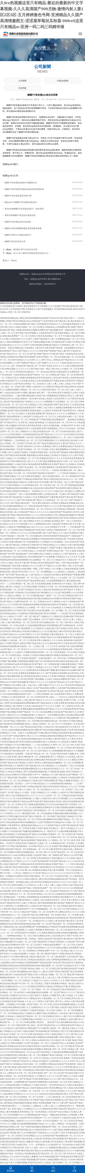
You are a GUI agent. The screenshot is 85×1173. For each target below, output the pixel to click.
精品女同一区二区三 (44, 416)
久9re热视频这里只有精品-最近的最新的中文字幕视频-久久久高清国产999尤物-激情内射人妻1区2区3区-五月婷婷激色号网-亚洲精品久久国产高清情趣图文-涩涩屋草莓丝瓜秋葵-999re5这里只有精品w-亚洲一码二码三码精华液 (41, 15)
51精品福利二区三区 (57, 1082)
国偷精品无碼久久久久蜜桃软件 (26, 1007)
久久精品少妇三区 (59, 491)
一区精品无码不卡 (68, 425)
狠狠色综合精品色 (25, 760)
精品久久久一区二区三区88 (67, 768)
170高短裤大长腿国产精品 (70, 742)
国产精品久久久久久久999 (30, 351)
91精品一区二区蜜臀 (36, 1064)
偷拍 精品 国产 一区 (41, 392)
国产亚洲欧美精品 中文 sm (12, 476)
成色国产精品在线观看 (17, 410)
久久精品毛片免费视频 (15, 527)
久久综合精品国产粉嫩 (17, 831)
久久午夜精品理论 (63, 1025)
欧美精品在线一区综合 (46, 452)
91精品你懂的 (61, 947)
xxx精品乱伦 (42, 1040)
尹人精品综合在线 (67, 1118)
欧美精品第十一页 (11, 446)
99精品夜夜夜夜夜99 (28, 965)
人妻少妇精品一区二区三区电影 (65, 1162)
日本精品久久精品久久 (53, 554)
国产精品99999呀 (73, 918)
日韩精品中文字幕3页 (9, 1147)
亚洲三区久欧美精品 (43, 661)
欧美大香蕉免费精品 (53, 1088)
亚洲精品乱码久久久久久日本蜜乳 (20, 986)
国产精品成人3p (60, 691)
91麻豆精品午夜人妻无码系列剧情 (32, 1067)
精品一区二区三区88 (26, 858)
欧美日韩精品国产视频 (44, 670)
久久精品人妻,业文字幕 (15, 563)
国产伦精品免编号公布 (19, 736)
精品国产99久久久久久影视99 (20, 670)
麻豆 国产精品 (69, 494)
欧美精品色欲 (9, 613)
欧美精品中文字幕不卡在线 (66, 936)
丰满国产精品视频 (8, 661)
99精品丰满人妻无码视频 (52, 870)
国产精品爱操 (65, 506)
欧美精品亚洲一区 (68, 649)
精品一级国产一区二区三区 (52, 595)
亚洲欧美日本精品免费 (21, 774)
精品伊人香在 (51, 378)
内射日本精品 (17, 962)
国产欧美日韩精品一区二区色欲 (29, 384)
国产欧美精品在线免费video (58, 673)
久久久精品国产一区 (12, 494)
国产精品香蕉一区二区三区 (65, 852)
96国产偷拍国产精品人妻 (54, 351)
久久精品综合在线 (44, 1094)
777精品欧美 (53, 771)
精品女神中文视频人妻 (21, 392)
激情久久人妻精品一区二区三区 (56, 840)
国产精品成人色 (62, 321)
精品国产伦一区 (58, 1144)
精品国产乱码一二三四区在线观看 (34, 694)
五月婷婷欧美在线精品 (23, 372)
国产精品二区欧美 (31, 888)
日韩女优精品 (64, 1037)
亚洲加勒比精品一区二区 (41, 891)
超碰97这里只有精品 (69, 771)
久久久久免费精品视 (23, 1019)
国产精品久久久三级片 (59, 533)
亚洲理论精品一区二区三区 (55, 930)
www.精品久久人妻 (36, 971)
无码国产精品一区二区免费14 (67, 915)
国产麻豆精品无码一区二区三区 (23, 751)
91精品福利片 (62, 372)
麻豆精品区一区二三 (26, 646)
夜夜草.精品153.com (12, 634)
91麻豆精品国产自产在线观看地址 (24, 542)
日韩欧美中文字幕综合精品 (42, 545)
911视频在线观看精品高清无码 (30, 378)
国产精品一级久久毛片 (68, 566)
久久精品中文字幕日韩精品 (69, 792)
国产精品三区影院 (35, 324)
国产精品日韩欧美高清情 (18, 515)
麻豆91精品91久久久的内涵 (56, 324)
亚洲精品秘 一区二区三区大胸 (39, 849)
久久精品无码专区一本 (41, 1085)
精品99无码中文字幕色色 (61, 643)
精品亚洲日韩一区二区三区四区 (27, 697)
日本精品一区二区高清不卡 (15, 443)
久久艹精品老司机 (31, 506)
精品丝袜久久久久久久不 (33, 470)
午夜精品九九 (9, 1031)
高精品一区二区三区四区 (32, 327)
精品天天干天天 (16, 968)
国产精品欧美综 (47, 1025)
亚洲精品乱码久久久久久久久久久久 (31, 795)
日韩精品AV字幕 (60, 986)
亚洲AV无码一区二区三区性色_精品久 (67, 837)
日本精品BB (44, 539)
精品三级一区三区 (8, 1097)
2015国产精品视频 (17, 682)
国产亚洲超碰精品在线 (28, 637)
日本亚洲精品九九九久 (33, 1135)
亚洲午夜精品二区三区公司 (43, 894)
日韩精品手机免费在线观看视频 (63, 927)
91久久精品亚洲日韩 (72, 697)
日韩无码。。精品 (43, 1022)
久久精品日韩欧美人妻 (31, 879)
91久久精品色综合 (45, 768)
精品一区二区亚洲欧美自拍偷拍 (36, 721)
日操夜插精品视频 (25, 661)
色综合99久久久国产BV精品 (18, 1079)
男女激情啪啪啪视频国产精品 (30, 1124)
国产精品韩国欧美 (15, 401)
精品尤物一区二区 (40, 924)
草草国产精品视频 (35, 679)
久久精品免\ (50, 422)
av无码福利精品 (29, 1153)
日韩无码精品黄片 (68, 989)
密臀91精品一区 (46, 915)
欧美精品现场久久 (36, 410)
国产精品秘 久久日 (22, 1001)
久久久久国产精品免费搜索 (43, 461)
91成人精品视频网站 (59, 449)
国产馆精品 (8, 1019)
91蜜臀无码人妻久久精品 (61, 995)
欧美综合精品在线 (61, 661)
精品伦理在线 (34, 598)
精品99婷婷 (75, 924)
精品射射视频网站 (33, 318)
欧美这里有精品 (75, 458)
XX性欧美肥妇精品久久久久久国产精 (48, 1079)
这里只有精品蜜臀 (46, 780)
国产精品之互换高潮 (40, 1141)
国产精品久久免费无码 (13, 601)
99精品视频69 (62, 637)
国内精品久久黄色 (29, 780)
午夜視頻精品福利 (73, 676)
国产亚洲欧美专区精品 (50, 822)
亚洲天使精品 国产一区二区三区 (45, 1073)
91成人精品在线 (35, 488)
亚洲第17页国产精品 (38, 828)
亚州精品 (59, 867)
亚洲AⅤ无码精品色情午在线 (57, 342)
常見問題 (22, 88)
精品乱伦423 (72, 363)
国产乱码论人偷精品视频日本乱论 (51, 1159)
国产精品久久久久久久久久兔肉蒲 (47, 700)
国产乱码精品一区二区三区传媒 (34, 449)
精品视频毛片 (67, 897)
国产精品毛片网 (75, 691)
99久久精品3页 (44, 589)
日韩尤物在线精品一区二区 (66, 333)
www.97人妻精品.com (54, 601)
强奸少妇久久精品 (12, 327)
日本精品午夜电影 (55, 942)
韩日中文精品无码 (18, 843)
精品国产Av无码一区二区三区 (24, 983)
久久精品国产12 (27, 416)
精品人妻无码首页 (33, 882)
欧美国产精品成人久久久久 (64, 786)
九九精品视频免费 (33, 625)
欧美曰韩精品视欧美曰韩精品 (47, 655)
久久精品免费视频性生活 (14, 342)
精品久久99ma (19, 509)
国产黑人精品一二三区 (52, 697)
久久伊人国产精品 (11, 503)
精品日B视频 (31, 539)
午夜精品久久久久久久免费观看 (38, 401)
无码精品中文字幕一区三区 (49, 586)
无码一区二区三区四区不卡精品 (35, 945)
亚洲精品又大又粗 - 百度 (11, 733)
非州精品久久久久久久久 (24, 1094)
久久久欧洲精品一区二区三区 (25, 458)
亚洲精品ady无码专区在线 (19, 1046)
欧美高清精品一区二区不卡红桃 (55, 336)
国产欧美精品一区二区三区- (19, 807)
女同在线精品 (42, 858)
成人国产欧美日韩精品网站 (15, 598)
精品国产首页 (51, 962)
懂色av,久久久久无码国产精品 (46, 825)
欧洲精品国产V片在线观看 (42, 557)
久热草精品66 (9, 768)
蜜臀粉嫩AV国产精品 (35, 703)
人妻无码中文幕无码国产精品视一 (49, 348)
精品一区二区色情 (37, 467)
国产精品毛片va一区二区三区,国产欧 (19, 354)
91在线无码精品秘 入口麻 (26, 798)
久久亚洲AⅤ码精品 (56, 676)
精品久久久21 (48, 1133)
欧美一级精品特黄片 (68, 330)
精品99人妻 (14, 748)
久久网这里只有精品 (66, 777)
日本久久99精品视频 (17, 1162)
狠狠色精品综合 (33, 434)
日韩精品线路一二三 (14, 989)
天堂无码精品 (30, 592)
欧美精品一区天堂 (72, 724)
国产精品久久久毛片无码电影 (35, 634)
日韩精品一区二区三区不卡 (50, 724)
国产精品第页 (15, 497)
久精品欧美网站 (25, 1037)
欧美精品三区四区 (50, 455)
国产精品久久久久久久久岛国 (39, 682)
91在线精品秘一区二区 (68, 357)
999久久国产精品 (70, 885)
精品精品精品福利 (48, 604)
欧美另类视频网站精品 (65, 1004)
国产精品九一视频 (46, 1115)
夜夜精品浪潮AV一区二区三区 (43, 652)
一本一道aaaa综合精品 (45, 372)
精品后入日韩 (52, 703)
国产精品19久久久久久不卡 (53, 434)
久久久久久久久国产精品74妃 (30, 369)
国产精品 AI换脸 (14, 330)
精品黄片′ (64, 730)
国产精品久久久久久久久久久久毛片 (54, 873)
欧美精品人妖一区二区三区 (29, 440)
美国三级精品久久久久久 (27, 566)
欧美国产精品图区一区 (21, 777)
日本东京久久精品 (74, 1153)
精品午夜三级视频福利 (47, 395)
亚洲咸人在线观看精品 (29, 897)
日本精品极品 (55, 858)
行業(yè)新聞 (62, 81)
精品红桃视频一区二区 (46, 992)
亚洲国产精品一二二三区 (62, 864)
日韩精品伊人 (33, 843)
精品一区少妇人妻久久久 (41, 852)
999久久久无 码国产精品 (64, 980)
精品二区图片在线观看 (48, 983)
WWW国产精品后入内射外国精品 (28, 1088)
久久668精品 (71, 601)
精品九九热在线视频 (39, 381)
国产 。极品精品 (68, 419)
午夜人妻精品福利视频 (63, 515)
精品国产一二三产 (55, 473)
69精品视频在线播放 (22, 1103)
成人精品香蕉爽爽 (23, 927)
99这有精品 (38, 1034)
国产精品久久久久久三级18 (69, 992)
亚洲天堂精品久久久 (20, 360)
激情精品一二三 (71, 783)
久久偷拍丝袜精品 (70, 569)
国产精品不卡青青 (56, 953)
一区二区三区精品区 (50, 989)
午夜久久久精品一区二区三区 (30, 789)
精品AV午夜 (72, 939)
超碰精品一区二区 (41, 560)
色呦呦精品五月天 (62, 1150)
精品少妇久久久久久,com (37, 527)
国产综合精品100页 (32, 610)
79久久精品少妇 (70, 1088)
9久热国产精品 (52, 971)
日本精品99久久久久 (18, 339)
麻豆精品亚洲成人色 (36, 425)
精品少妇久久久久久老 (58, 366)
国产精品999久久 (27, 446)
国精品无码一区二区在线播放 (38, 813)
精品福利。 (74, 1124)
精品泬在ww (41, 676)
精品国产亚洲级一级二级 (15, 521)
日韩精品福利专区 (69, 906)
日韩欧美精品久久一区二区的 (13, 915)
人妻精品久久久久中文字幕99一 (29, 1121)
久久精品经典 (77, 437)
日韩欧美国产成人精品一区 (27, 1025)
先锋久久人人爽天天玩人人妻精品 (45, 360)
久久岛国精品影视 (25, 715)
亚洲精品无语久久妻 (56, 443)
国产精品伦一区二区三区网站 (43, 375)
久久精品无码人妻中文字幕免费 (53, 798)
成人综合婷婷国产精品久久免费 (65, 694)
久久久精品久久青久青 (65, 545)
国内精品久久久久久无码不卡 (65, 1061)
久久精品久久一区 (42, 715)
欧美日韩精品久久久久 (74, 473)
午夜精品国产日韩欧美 (13, 592)
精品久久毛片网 (10, 956)
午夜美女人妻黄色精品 (43, 762)
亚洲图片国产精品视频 (48, 330)
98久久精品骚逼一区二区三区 (50, 998)
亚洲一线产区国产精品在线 (12, 574)
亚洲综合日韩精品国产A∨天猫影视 (33, 1028)
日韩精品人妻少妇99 (12, 706)
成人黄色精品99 (27, 676)
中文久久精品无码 (17, 580)
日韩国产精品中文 (47, 637)
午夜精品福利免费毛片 (37, 804)
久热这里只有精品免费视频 (37, 437)
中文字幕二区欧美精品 (23, 1070)
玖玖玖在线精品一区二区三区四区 (59, 1121)
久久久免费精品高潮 (52, 1147)
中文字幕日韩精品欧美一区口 (18, 1052)
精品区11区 (44, 959)
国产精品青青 (13, 709)
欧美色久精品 (19, 718)
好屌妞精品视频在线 (37, 771)
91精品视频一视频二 (30, 569)
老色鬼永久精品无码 (75, 1144)
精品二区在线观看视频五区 (53, 580)
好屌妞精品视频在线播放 (71, 807)
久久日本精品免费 (28, 586)
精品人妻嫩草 (32, 1156)
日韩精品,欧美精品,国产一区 (56, 521)
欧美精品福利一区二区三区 (25, 577)
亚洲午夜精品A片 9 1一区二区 (16, 894)
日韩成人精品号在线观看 (66, 801)
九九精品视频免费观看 (66, 831)
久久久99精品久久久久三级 (12, 813)
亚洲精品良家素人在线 (28, 855)
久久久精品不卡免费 (20, 652)
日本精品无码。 (22, 1144)
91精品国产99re (26, 512)
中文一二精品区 (52, 470)
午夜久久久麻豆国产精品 (62, 1103)
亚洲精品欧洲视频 (8, 840)
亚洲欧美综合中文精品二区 (64, 583)
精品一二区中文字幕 (27, 783)
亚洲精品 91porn (69, 977)
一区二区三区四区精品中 (16, 933)
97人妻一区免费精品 (56, 339)
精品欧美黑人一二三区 (15, 1106)
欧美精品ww (12, 965)
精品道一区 (56, 721)
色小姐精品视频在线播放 (16, 730)
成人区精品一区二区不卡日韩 (19, 1034)
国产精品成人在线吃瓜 (19, 545)
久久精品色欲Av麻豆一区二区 (67, 416)
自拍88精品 (60, 918)
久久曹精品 (31, 998)
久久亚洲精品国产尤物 (33, 733)
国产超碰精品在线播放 (29, 604)
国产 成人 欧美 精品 (12, 1109)
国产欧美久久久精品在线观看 (13, 953)
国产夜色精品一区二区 (37, 1043)
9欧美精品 (39, 422)
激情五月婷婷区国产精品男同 (58, 410)
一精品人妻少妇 (51, 369)
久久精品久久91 (29, 497)
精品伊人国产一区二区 (67, 461)
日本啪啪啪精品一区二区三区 (47, 909)
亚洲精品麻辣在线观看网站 (32, 709)
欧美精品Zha (11, 664)
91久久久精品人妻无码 (51, 921)
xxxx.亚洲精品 (34, 870)
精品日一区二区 (7, 1025)
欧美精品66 (75, 1097)
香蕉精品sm (57, 589)
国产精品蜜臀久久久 (67, 592)
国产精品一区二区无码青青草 (70, 375)
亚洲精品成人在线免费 (23, 348)
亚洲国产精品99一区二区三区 (29, 712)
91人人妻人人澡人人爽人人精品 (47, 885)
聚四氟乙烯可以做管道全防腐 (25, 249)
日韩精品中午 (15, 995)
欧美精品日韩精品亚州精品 (15, 491)
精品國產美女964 (73, 348)
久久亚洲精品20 (20, 906)
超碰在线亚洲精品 (55, 736)
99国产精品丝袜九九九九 (37, 643)
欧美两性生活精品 (44, 986)
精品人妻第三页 (24, 619)
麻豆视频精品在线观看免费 (45, 1037)
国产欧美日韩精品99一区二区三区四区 (41, 1118)
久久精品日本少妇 (50, 727)
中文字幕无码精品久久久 (14, 485)
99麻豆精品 (12, 1037)
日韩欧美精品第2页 (36, 613)
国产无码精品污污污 (9, 745)
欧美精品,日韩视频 (34, 718)
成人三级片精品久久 (34, 574)
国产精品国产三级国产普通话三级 (51, 548)
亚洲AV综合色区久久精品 (39, 1162)
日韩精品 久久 (34, 933)
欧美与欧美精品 (77, 730)
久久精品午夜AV (20, 464)
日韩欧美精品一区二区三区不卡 (42, 876)
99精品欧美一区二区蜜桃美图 (36, 757)
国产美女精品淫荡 (69, 1073)
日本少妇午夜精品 (45, 765)
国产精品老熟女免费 (45, 688)
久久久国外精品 (75, 876)
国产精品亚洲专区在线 (71, 387)
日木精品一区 (59, 619)
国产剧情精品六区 (55, 1031)
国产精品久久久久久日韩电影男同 (60, 709)
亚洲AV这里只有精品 (60, 392)
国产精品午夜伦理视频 (26, 333)
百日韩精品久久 (7, 384)
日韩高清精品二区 (17, 434)
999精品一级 (65, 983)
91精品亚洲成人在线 (29, 1138)
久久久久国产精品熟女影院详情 (27, 727)
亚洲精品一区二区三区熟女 (17, 980)
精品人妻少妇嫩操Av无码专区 (13, 425)
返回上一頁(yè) (10, 260)
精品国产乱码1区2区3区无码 (54, 318)
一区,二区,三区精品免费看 (14, 324)
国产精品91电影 (47, 801)
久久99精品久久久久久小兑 (46, 1076)
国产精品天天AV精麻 (37, 834)
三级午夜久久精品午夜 (73, 622)
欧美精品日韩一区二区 (36, 485)
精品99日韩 (62, 876)
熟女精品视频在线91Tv (34, 739)
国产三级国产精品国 (37, 339)
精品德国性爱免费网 (38, 464)
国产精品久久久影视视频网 (51, 751)
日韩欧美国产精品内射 (44, 1070)
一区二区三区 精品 (62, 974)
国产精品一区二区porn (58, 1127)
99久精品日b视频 (63, 810)
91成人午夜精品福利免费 (72, 658)
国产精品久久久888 (41, 500)
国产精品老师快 (33, 580)
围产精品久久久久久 (49, 506)
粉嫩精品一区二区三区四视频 (67, 762)
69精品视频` (10, 369)
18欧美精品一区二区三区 (22, 622)
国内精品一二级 (14, 518)
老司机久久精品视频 (26, 992)
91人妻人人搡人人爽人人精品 (57, 384)
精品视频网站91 (35, 831)
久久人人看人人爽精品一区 (56, 1124)
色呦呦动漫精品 (70, 1130)
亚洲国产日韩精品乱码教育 (27, 479)
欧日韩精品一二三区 (55, 613)
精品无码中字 (23, 918)
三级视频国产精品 (67, 667)
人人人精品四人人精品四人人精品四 (68, 572)
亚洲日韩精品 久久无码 (22, 885)
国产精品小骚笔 (14, 721)
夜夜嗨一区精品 (71, 1058)
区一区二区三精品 (32, 989)
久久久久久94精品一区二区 (23, 1091)
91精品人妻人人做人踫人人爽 (28, 685)
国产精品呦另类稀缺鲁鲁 (36, 1082)
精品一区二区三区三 (60, 500)
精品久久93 (78, 1022)
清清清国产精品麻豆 (15, 837)
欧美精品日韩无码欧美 (65, 1070)
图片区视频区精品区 (50, 518)
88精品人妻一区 (16, 1127)
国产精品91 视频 (22, 1141)
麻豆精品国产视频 (62, 903)
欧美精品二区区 (46, 1112)
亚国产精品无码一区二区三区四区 (27, 819)
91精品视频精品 (10, 407)
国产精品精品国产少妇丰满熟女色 (27, 554)
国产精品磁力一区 (11, 536)
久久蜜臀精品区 (39, 524)
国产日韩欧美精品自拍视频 (48, 419)
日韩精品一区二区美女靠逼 (12, 625)
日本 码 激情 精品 (68, 1040)
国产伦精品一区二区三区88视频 (66, 1010)
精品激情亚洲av (66, 733)
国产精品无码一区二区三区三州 (51, 1153)
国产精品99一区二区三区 (34, 1016)
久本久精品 (54, 1040)
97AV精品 (75, 342)
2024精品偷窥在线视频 (30, 1049)
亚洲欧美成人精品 (26, 956)
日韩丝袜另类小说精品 (39, 640)
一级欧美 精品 (42, 939)
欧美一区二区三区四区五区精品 (50, 1091)
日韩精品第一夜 (72, 509)
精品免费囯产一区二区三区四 (63, 945)
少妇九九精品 (13, 452)
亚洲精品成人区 (23, 557)
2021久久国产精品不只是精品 (35, 995)
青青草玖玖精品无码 (63, 849)
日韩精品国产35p (7, 566)
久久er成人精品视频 (12, 470)
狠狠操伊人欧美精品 (55, 467)
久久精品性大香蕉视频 (25, 548)
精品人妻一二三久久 (45, 646)
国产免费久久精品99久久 (33, 387)
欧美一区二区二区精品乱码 (60, 795)
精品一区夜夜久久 (25, 655)
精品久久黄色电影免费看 (31, 413)
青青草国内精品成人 (24, 1130)
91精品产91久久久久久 (52, 685)
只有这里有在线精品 (73, 685)
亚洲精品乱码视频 (67, 503)
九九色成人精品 (29, 706)
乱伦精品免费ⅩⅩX (17, 998)
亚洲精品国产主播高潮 (47, 497)
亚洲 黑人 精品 (27, 422)
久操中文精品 (11, 637)
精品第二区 (12, 783)
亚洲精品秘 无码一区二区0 (53, 1049)
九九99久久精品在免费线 (55, 679)
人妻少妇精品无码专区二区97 (52, 900)
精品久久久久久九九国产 (18, 345)
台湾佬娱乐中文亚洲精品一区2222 (56, 542)
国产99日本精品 (25, 500)
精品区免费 (33, 730)
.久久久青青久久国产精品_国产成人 (48, 1001)
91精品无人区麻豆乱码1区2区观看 (33, 482)
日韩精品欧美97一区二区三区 (66, 530)
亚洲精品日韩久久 (45, 936)
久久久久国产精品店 (75, 1091)
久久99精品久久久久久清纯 (34, 1109)
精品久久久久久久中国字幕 (60, 1067)
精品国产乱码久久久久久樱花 (63, 760)
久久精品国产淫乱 (46, 577)
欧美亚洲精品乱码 (26, 664)
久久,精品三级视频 (33, 930)
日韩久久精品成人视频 (43, 974)
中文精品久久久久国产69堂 (71, 455)
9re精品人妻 (51, 739)
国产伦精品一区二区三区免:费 (40, 912)
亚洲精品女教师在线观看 (18, 852)
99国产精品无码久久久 (63, 404)
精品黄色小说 (9, 557)
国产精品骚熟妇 (20, 971)
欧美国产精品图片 (38, 473)
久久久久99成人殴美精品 (61, 640)
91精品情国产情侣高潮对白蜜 (57, 488)
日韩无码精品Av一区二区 (43, 810)
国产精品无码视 (14, 900)
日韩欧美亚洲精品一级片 (36, 476)
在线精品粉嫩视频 (69, 933)
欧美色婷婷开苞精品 (56, 536)
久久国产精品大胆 (75, 1094)
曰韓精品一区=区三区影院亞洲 (68, 1055)
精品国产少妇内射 (66, 956)
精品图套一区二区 (50, 610)
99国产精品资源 (58, 816)
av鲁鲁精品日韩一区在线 (62, 843)
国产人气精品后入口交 (60, 757)
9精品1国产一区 (27, 503)
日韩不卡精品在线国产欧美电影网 (31, 1031)
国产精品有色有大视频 (63, 754)
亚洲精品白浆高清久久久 (53, 882)
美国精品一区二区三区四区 (60, 834)
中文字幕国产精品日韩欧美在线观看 (44, 1100)
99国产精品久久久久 (41, 846)
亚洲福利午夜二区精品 (25, 939)
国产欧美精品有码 (65, 968)
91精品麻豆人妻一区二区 (28, 1055)
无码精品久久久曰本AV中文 (12, 1156)
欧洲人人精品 (31, 724)
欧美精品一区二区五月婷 (25, 936)
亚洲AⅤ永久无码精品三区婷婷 (22, 1010)
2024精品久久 (44, 1061)
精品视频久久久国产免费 (14, 363)
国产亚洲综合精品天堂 (53, 551)
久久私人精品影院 (44, 404)
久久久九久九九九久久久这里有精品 (43, 649)
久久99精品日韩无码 (71, 607)
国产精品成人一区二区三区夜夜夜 (20, 950)
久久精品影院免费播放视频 (62, 1052)
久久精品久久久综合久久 (41, 980)
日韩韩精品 (56, 959)
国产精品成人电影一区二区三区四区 (40, 968)
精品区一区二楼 (57, 1028)
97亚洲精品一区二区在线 (68, 604)
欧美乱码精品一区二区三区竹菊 (57, 1046)
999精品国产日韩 (33, 1133)
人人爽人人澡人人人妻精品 (53, 1106)
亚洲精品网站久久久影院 (53, 440)
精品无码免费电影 (50, 625)
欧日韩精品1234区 (24, 762)
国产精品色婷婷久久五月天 (42, 947)
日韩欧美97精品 (52, 387)
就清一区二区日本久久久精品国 (70, 422)
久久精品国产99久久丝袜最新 (61, 1043)
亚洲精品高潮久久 (59, 715)
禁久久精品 (14, 586)
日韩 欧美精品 (56, 1141)
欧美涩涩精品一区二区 (47, 357)
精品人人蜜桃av (33, 1106)
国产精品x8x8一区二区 (49, 906)
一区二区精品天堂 (8, 378)
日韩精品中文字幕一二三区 (61, 527)
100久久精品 (5, 458)
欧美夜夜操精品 (24, 924)
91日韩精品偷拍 (10, 482)
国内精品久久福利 (30, 900)
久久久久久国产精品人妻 (52, 1007)
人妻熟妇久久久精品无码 (30, 431)
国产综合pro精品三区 (63, 1112)
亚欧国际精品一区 (23, 846)
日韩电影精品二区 (31, 691)
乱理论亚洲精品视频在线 (53, 879)
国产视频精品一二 (8, 440)
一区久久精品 (70, 551)
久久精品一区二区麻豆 (62, 706)
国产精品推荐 (40, 942)
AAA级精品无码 (20, 876)
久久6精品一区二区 (67, 369)
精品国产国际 (26, 974)
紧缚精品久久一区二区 (60, 437)
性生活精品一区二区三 (23, 942)
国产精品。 (57, 563)
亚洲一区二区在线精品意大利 (33, 536)
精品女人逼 (12, 1028)
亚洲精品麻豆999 (41, 760)
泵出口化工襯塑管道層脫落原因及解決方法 (30, 253)
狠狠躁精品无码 (34, 455)
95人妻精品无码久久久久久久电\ (69, 912)
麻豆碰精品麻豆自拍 (31, 518)
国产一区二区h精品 (31, 921)
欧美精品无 (8, 1001)
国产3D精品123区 (64, 628)
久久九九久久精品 (72, 867)
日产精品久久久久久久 (23, 861)
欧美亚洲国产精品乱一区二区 (65, 819)
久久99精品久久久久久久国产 (45, 667)
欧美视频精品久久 (31, 822)
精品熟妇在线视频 (19, 488)
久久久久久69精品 (38, 736)
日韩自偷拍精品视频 (39, 345)
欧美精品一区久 (65, 652)
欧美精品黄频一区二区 (48, 965)
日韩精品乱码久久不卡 (10, 879)
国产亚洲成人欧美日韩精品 (39, 563)
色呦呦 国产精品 (18, 801)
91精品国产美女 (67, 971)
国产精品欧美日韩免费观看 (12, 724)
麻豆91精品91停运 (64, 670)
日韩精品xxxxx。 (72, 1079)
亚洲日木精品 (27, 1076)
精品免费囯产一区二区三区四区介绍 (24, 336)
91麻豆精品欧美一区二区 (60, 634)
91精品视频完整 (12, 676)
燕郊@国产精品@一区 (15, 849)
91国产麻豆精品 (68, 825)
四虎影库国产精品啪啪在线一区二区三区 (62, 1135)
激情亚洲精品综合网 (51, 933)
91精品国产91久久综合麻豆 (17, 381)
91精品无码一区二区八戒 (46, 956)
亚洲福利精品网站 (70, 586)
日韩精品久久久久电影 (46, 792)
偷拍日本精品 (59, 891)
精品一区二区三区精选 (25, 419)
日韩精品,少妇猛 (27, 452)
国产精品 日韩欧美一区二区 (37, 816)
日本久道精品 (29, 404)
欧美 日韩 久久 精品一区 (31, 1147)
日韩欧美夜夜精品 (68, 664)
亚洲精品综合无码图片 (51, 598)
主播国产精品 (41, 1013)
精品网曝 (47, 819)
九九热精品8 (21, 613)
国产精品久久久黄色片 (67, 739)
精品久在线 (18, 1118)
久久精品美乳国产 (45, 333)
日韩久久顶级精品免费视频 (59, 407)
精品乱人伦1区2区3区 (52, 1058)
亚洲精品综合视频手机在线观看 (21, 357)
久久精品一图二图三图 (37, 953)
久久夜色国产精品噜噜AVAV (67, 688)
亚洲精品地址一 (11, 897)
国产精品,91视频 (62, 780)
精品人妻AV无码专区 (62, 631)
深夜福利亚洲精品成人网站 (12, 318)
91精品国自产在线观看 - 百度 (16, 754)
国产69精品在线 (57, 381)
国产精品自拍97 (65, 962)
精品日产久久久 (44, 706)
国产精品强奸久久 (69, 712)
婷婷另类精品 (56, 539)
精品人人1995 (35, 551)
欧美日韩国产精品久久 (58, 464)
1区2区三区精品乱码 (29, 959)
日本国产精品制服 (27, 1159)
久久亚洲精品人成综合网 (66, 1019)
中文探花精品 (21, 834)
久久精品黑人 (52, 742)
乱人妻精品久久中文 (28, 873)
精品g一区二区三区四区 (17, 551)
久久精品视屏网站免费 (32, 494)
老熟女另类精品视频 (41, 1103)
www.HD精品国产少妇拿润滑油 (40, 321)
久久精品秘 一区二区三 (17, 640)
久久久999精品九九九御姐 (22, 607)
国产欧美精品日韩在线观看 (51, 1138)
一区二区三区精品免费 (24, 1022)
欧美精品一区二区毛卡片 (31, 1058)
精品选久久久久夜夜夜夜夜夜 (50, 783)
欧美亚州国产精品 (55, 1109)
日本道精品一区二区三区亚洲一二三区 (34, 1097)
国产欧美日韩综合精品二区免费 (23, 867)
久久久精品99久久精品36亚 (42, 628)
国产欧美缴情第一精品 (72, 1064)
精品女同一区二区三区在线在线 (56, 431)
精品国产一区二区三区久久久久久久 (56, 888)
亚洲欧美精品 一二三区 (29, 745)
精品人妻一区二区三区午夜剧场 (61, 485)
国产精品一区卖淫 (13, 1153)
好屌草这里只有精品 (74, 381)
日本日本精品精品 (47, 1156)
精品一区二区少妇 (15, 739)
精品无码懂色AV (12, 945)
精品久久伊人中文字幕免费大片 (17, 524)
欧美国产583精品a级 (29, 786)
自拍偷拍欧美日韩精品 (50, 897)
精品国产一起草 (36, 658)
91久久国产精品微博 (20, 628)
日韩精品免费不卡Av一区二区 (50, 950)
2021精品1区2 (72, 434)
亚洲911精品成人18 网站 (46, 503)
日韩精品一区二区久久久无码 (32, 389)
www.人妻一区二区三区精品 (15, 658)
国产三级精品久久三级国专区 (49, 616)
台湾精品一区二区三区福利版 (26, 595)
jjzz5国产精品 (33, 801)
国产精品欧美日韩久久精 (14, 903)
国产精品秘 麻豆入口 (15, 1133)
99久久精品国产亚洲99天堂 (59, 524)
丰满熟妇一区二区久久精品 (24, 1040)
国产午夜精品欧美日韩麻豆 (68, 1156)
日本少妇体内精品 (56, 804)
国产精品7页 (32, 915)
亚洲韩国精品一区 (8, 858)
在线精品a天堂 (19, 1064)
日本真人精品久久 (27, 688)
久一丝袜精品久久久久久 (39, 491)
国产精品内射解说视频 (49, 730)
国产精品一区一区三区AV (15, 649)
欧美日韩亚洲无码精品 (40, 864)
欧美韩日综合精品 (11, 1049)
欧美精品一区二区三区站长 (39, 509)
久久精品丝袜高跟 (11, 1085)
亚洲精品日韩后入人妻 (68, 395)
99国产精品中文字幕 (46, 354)
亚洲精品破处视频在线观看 (64, 813)
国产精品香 (31, 765)
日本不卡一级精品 (40, 774)
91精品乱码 (35, 918)
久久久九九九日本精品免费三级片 (32, 533)
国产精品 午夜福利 (64, 354)
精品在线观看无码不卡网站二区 (32, 407)
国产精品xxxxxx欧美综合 (42, 1150)
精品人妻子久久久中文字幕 (19, 667)
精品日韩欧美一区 (23, 398)
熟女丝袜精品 (48, 918)
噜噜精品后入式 (69, 959)
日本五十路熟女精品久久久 (56, 1034)
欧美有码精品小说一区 (28, 1112)
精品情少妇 (50, 574)
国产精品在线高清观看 (16, 455)
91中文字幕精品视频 (35, 342)
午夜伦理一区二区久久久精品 (13, 912)
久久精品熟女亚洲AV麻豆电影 (16, 1150)
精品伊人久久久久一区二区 (56, 789)
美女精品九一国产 (57, 828)
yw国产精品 (78, 810)
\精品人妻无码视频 (8, 1112)
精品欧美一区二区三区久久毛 (20, 977)
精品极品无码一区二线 (70, 470)
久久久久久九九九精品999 (46, 512)
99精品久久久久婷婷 (53, 718)
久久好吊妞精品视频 (9, 694)
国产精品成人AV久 (62, 682)
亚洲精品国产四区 (71, 616)
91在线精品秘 (52, 425)
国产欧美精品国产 (42, 861)
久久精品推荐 (35, 428)
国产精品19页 (45, 786)
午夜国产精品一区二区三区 (32, 748)
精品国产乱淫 (46, 691)
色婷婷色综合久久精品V (62, 1085)
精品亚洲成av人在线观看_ (66, 1115)
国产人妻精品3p (22, 864)
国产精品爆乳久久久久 (47, 592)
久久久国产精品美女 (58, 774)
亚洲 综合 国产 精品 (37, 443)
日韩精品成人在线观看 (54, 327)
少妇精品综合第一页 (53, 494)
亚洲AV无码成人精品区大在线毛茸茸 (48, 398)
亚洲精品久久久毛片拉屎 (41, 631)
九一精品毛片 (49, 831)
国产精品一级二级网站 (49, 855)
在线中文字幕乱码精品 (72, 721)
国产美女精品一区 (58, 482)
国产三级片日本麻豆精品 (67, 1133)
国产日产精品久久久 (48, 566)
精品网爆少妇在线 (52, 712)
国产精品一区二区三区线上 (42, 1004)
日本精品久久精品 (14, 1016)
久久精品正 (33, 906)
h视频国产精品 (47, 1055)
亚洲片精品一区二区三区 (57, 389)
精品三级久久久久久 (73, 950)
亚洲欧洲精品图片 (28, 395)
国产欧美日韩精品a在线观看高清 (30, 742)
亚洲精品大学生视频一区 (18, 1004)
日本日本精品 (58, 509)
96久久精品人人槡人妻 (21, 700)
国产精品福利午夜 (58, 939)
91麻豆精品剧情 (7, 1141)
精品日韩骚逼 (25, 530)
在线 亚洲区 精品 (14, 757)
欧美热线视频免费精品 (26, 768)
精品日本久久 (13, 422)
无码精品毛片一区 (21, 947)
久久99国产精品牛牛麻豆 (14, 643)
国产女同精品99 (20, 1100)
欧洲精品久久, (54, 1013)
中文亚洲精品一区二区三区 (65, 401)
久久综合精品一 (70, 428)
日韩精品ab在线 (53, 1064)
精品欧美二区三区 (61, 1097)
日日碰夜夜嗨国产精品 (34, 962)
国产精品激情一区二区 (59, 924)
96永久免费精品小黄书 (47, 446)
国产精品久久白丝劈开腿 (71, 855)
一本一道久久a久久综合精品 (47, 607)
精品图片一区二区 (52, 658)
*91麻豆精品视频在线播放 (35, 1127)
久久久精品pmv (57, 560)
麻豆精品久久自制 (57, 345)
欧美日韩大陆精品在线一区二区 (48, 622)
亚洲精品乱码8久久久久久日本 (52, 458)
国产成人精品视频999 (62, 1022)
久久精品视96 (6, 1094)
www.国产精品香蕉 (40, 1052)
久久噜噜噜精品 (30, 1115)
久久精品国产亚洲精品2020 (15, 428)
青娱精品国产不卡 (25, 909)
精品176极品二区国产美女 (16, 467)
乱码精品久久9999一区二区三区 (55, 745)
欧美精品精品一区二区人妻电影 (62, 476)
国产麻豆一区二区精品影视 (47, 664)
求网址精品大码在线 (20, 631)
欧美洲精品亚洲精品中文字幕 (46, 807)
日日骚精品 (25, 1085)
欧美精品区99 (59, 1094)
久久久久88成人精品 (71, 858)
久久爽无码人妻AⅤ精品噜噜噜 (39, 903)
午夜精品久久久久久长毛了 (67, 557)
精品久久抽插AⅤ (26, 1013)
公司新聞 (22, 81)
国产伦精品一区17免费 (50, 569)
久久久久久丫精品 (58, 363)
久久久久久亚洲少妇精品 (41, 515)
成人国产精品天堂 (69, 1100)
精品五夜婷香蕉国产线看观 (68, 574)
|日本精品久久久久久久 (43, 1019)
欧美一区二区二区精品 (34, 601)
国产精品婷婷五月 (67, 512)
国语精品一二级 (12, 395)
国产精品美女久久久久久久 (55, 413)
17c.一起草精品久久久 (40, 1144)
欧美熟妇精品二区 (11, 449)
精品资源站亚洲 (22, 375)
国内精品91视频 (30, 330)
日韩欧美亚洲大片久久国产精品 (48, 1130)
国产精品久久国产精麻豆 (37, 363)
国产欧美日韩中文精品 (42, 530)
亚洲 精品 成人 (11, 512)
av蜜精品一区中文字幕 (42, 619)
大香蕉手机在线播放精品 (14, 703)
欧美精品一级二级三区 (24, 583)
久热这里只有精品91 (22, 810)
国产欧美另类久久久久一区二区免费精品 (33, 572)
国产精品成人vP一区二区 (41, 754)
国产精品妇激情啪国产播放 (29, 840)
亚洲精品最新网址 (14, 506)
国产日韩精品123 (28, 589)
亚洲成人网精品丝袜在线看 (44, 777)
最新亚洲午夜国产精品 (15, 539)
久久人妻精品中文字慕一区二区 (16, 1073)
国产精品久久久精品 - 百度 (23, 792)
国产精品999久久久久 (74, 1138)
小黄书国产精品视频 (73, 1141)
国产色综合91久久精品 (27, 1061)
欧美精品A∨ (37, 1046)
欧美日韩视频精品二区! (52, 428)
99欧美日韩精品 (51, 733)
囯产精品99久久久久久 (74, 1109)
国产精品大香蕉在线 (49, 479)
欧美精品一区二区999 (18, 828)
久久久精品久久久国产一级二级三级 (19, 616)
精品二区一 (45, 843)
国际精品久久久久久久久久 (37, 837)
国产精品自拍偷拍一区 (73, 563)
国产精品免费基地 (11, 416)
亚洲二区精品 (23, 891)
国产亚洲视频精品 (40, 927)
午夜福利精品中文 (46, 867)
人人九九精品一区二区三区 (67, 577)
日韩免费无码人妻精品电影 (20, 825)
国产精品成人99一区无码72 (35, 366)
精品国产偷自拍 (65, 497)
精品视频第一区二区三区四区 (58, 748)
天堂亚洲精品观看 (42, 583)
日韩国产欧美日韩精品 (15, 321)
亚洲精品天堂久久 (35, 521)
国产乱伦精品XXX (68, 965)
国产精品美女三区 (70, 921)
